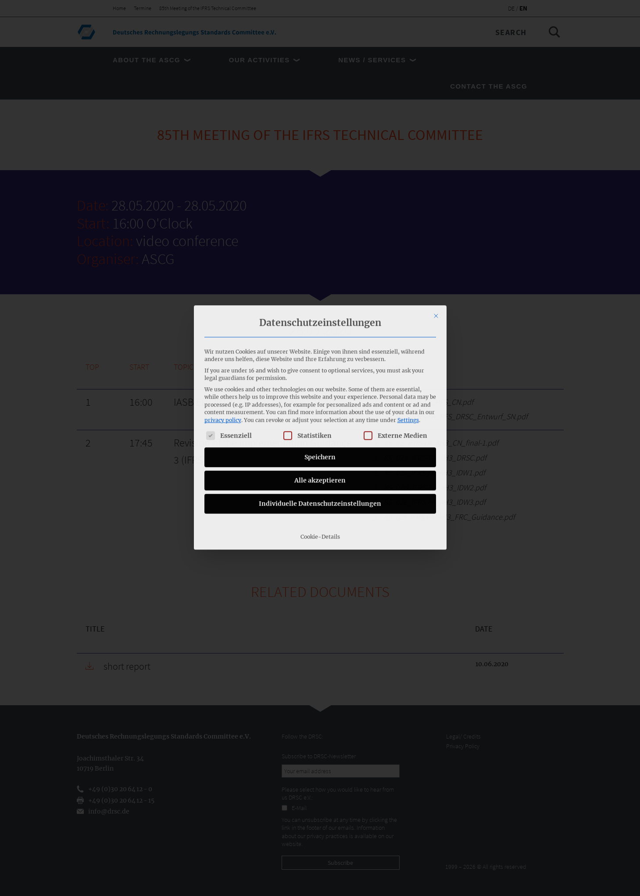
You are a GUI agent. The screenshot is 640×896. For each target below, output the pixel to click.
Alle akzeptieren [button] (320, 404)
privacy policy (222, 344)
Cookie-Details (320, 460)
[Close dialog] (436, 240)
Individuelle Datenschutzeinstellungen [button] (320, 428)
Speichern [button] (320, 381)
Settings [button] (408, 344)
